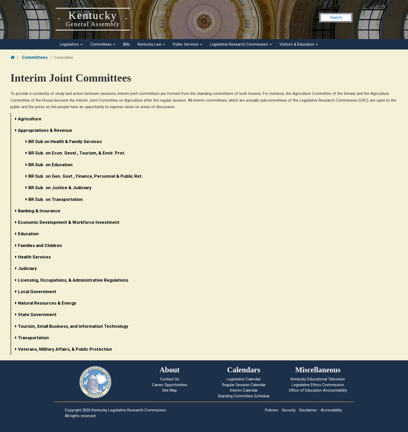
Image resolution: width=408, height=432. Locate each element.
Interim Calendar (244, 390)
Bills (126, 44)
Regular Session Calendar (244, 384)
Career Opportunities (169, 384)
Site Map (169, 390)
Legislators (71, 44)
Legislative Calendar (244, 379)
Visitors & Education (298, 44)
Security (289, 410)
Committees (102, 44)
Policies (271, 410)
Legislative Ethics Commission (318, 384)
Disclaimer (308, 410)
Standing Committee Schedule (244, 396)
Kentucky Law (151, 44)
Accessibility (331, 410)
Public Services (187, 44)
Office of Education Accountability (318, 390)
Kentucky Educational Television (318, 379)
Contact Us (169, 379)
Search (336, 17)
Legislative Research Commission (241, 44)
